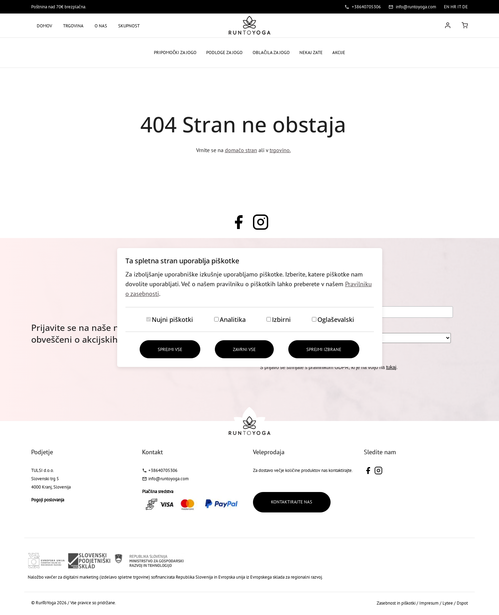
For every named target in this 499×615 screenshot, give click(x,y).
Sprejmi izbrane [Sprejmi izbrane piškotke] (324, 349)
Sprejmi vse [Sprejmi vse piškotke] (169, 349)
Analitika (233, 319)
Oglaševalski (335, 319)
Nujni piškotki (172, 319)
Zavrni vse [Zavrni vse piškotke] (244, 349)
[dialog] (249, 307)
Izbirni (281, 319)
